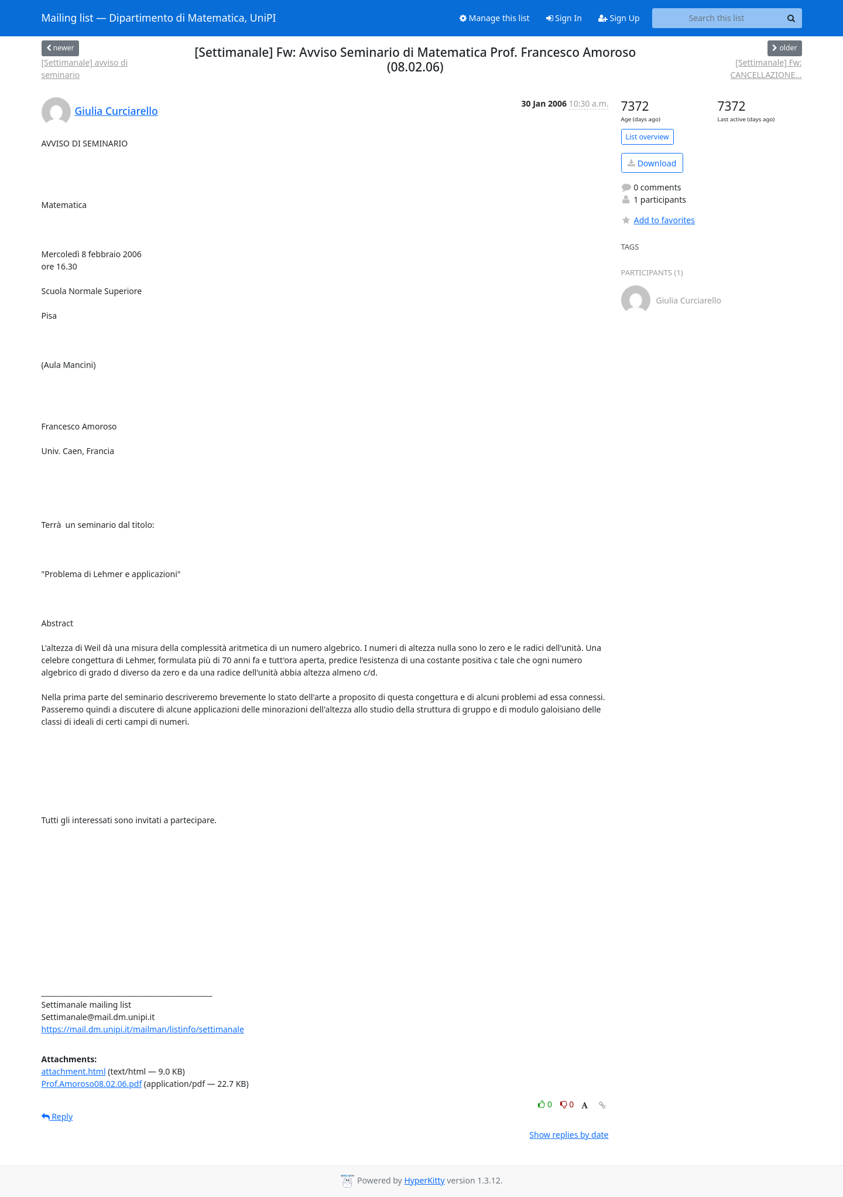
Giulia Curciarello (116, 111)
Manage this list (495, 17)
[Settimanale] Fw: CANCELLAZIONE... (765, 68)
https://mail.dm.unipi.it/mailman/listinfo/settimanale (143, 1029)
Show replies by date (568, 1134)
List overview (647, 137)
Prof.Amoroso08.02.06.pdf (92, 1083)
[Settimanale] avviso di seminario (85, 68)
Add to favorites (658, 220)
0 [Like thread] (546, 1104)
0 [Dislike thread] (567, 1104)
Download (652, 163)
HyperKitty (424, 1180)
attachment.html (74, 1071)
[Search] (791, 18)
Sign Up (619, 17)
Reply (57, 1116)
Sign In (564, 17)
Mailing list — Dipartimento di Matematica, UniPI (159, 18)
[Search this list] (717, 18)
